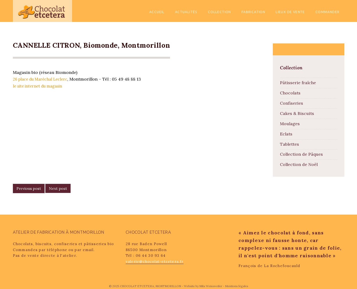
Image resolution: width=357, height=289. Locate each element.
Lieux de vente (290, 12)
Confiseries (291, 103)
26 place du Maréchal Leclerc (42, 79)
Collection (219, 12)
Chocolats (290, 93)
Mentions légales (236, 286)
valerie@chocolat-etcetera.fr (155, 261)
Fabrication (253, 12)
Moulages (290, 123)
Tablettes (289, 144)
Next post (58, 188)
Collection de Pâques (301, 154)
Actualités (186, 12)
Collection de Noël (299, 164)
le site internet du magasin (40, 86)
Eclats (286, 134)
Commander (328, 12)
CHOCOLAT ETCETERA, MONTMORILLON (151, 286)
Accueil (157, 12)
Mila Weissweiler (210, 286)
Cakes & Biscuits (297, 113)
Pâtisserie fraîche (298, 82)
